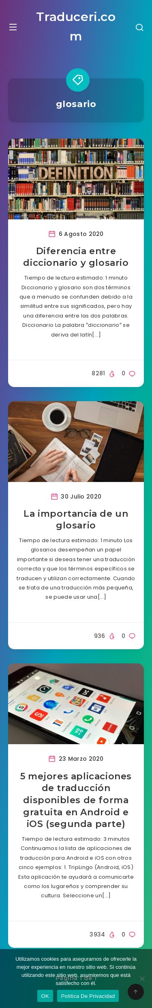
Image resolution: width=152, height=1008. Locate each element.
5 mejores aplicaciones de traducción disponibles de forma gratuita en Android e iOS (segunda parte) (76, 800)
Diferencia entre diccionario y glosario (75, 257)
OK (45, 996)
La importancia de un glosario (76, 519)
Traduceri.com (76, 26)
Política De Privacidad (88, 996)
